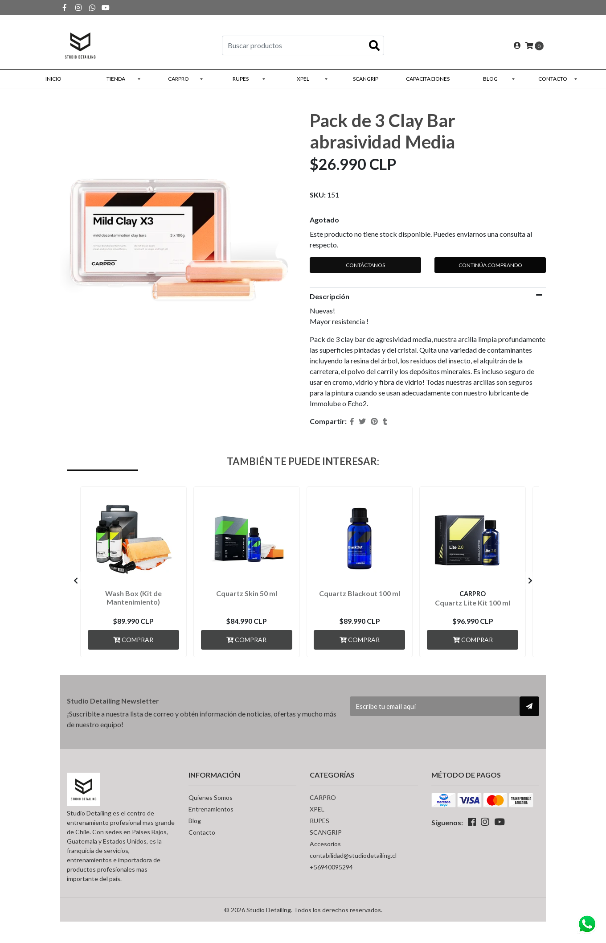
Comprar (133, 639)
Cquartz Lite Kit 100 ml (472, 602)
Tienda (115, 78)
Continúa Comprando (490, 265)
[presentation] (76, 580)
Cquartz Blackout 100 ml (359, 593)
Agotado (324, 219)
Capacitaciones (428, 78)
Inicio (53, 78)
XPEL (303, 78)
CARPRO (178, 78)
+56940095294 (331, 867)
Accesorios (325, 844)
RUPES (241, 78)
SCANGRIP (365, 78)
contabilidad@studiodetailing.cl (353, 855)
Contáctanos (365, 265)
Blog (490, 78)
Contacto (552, 78)
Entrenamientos (210, 809)
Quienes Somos (210, 797)
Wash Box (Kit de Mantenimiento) (133, 597)
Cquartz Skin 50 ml (246, 593)
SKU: (318, 194)
